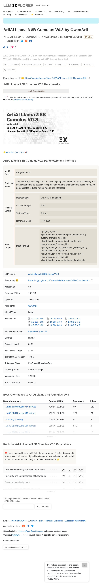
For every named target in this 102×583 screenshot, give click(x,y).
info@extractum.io (18, 521)
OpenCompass (37, 531)
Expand (50, 437)
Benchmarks (24, 11)
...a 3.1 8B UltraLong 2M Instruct (20, 426)
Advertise (37, 15)
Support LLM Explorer (15, 547)
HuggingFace (24, 531)
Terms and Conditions (54, 521)
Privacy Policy (37, 521)
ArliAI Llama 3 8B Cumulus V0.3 (62, 36)
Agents (8, 11)
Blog (7, 15)
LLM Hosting (56, 11)
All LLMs (15, 36)
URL (88, 37)
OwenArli (31, 36)
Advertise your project (15, 152)
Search (42, 506)
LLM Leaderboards (78, 11)
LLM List (40, 11)
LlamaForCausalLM (37, 331)
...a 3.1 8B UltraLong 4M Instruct (20, 413)
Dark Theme (42, 6)
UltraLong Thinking (14, 419)
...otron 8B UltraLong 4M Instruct (20, 407)
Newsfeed (21, 15)
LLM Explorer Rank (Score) (23, 100)
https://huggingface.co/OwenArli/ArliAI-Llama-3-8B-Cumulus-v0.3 (55, 78)
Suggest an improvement (75, 521)
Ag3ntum (16, 535)
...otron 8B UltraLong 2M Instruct (20, 432)
